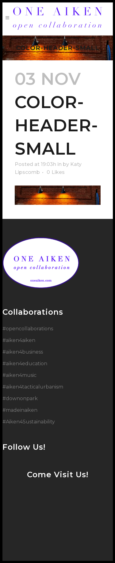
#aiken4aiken (18, 340)
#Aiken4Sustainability (28, 422)
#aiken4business (22, 352)
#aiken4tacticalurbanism (32, 387)
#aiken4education (24, 363)
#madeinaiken (19, 410)
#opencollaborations (27, 329)
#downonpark (20, 398)
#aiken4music (19, 375)
